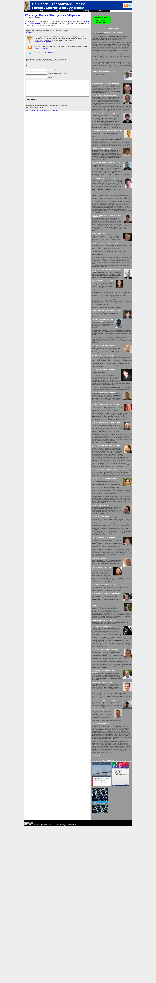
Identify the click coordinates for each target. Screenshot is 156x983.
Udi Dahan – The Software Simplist (58, 4)
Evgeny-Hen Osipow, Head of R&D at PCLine (110, 726)
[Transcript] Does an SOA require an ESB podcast (53, 15)
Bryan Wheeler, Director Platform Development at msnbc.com (115, 32)
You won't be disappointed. (43, 41)
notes (70, 21)
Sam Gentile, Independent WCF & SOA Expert (110, 79)
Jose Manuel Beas (103, 812)
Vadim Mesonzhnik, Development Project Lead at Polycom (114, 284)
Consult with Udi (103, 887)
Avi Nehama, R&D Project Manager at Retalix (110, 684)
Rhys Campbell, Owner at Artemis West (109, 732)
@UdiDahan (51, 53)
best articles (80, 37)
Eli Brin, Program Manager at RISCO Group (110, 227)
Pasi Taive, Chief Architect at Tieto (108, 835)
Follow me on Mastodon (105, 971)
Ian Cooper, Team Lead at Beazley (107, 592)
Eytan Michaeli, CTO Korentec (106, 657)
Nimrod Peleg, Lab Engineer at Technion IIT (110, 800)
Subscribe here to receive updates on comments (42, 114)
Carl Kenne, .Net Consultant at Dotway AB (109, 667)
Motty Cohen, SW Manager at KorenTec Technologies (112, 412)
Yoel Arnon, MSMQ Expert (105, 272)
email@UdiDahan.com (68, 981)
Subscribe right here (41, 48)
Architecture (29, 32)
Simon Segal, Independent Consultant (108, 172)
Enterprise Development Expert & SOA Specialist (58, 7)
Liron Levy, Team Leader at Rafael (107, 605)
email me (46, 61)
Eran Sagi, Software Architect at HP (108, 849)
